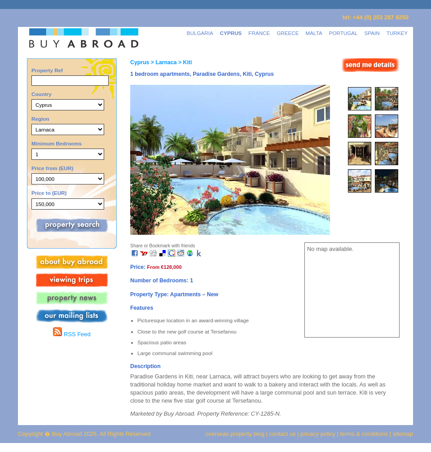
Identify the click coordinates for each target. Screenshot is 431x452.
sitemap (402, 433)
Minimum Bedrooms (56, 143)
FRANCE (259, 33)
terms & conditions (365, 433)
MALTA (314, 33)
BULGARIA (200, 33)
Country (41, 94)
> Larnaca (162, 62)
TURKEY (397, 33)
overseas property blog (234, 433)
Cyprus (139, 62)
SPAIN (372, 33)
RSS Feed (71, 334)
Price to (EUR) (48, 193)
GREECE (288, 33)
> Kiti (184, 62)
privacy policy (317, 433)
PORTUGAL (343, 33)
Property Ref (47, 70)
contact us (282, 433)
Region (40, 119)
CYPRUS (231, 33)
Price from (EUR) (52, 168)
